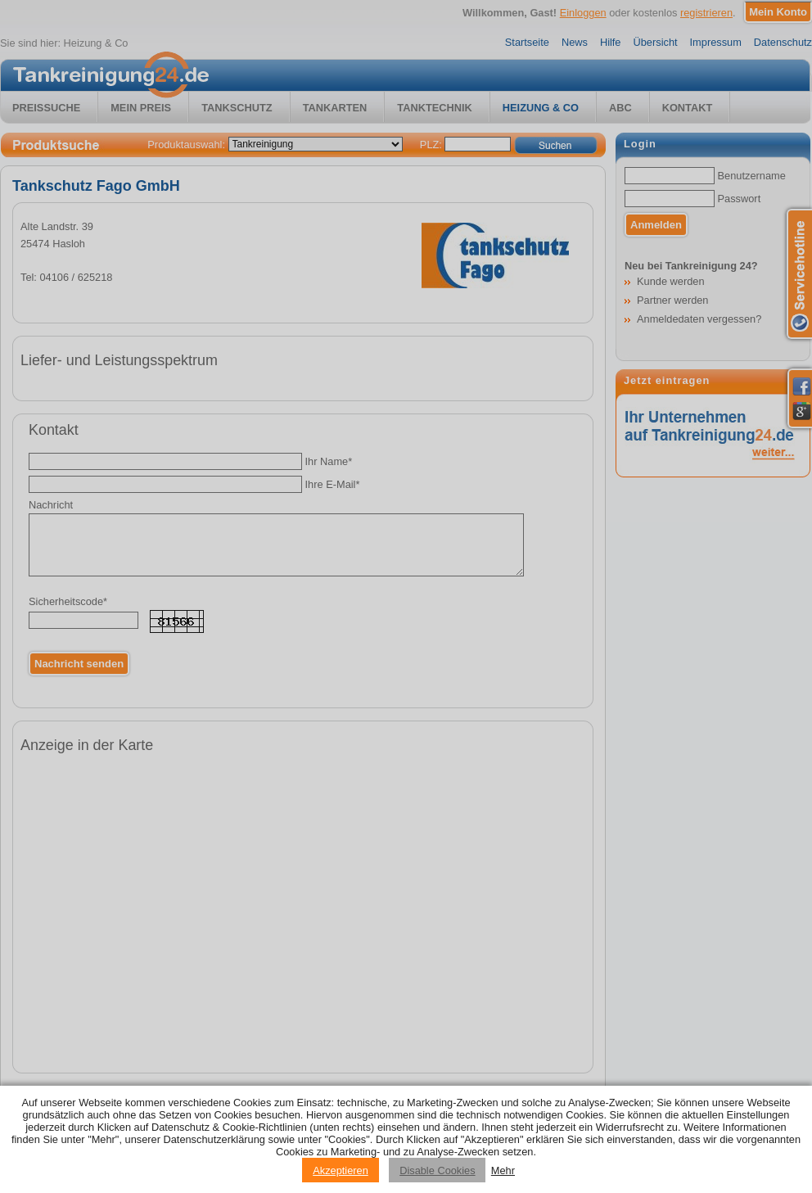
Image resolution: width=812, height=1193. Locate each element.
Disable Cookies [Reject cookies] (437, 1170)
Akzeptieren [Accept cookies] (340, 1170)
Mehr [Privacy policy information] (503, 1170)
